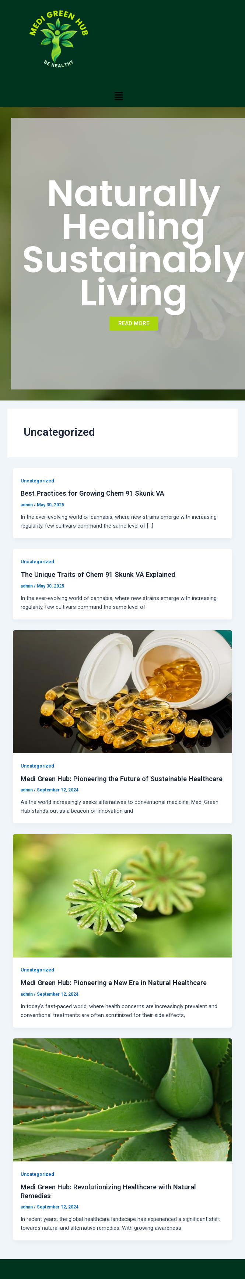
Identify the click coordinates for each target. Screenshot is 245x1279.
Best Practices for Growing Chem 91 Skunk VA (92, 493)
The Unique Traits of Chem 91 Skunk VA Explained (98, 574)
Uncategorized (37, 481)
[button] (118, 96)
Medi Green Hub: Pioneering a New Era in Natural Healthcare (114, 983)
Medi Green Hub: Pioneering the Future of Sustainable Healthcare (122, 779)
